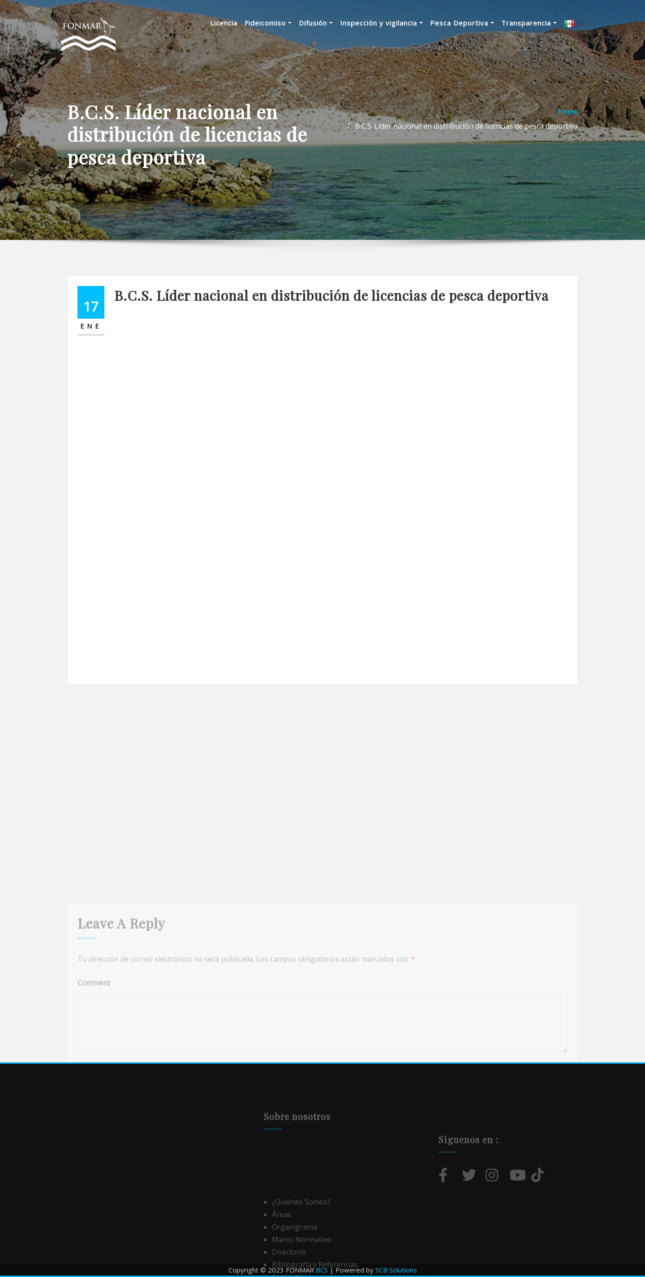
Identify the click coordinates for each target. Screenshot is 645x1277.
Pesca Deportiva (462, 22)
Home (568, 112)
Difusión (316, 22)
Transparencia (529, 22)
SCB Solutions (396, 1269)
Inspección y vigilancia (381, 22)
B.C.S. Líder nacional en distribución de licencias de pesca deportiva (466, 126)
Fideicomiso (268, 22)
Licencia (223, 22)
